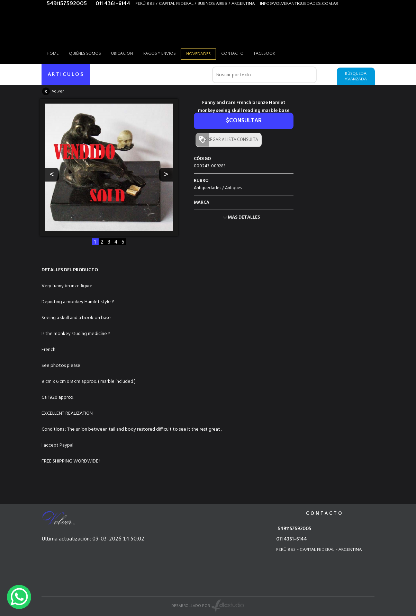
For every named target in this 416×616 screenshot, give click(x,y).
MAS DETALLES (244, 217)
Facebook (264, 53)
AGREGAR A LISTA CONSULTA (228, 139)
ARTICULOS (66, 74)
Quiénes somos (85, 53)
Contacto (232, 53)
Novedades (198, 54)
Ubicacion (122, 53)
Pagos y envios (159, 53)
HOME (52, 53)
